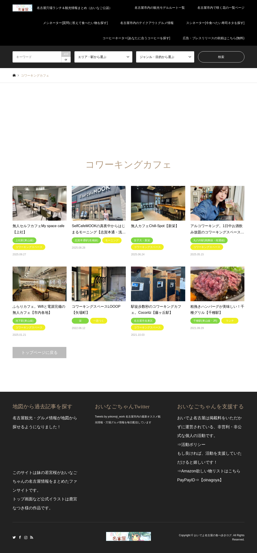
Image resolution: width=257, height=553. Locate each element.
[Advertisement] (128, 116)
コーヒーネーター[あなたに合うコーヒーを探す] (136, 38)
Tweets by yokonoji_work (110, 416)
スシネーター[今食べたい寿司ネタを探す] (215, 23)
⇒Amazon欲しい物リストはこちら (208, 471)
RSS (31, 537)
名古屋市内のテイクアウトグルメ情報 (147, 23)
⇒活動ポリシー (191, 444)
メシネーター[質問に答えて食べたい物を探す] (75, 23)
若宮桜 (51, 472)
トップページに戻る (39, 352)
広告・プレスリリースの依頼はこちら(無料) (213, 38)
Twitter (14, 537)
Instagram (25, 537)
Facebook (20, 537)
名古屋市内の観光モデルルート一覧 (160, 7)
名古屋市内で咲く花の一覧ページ (220, 7)
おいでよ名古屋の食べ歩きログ (213, 535)
